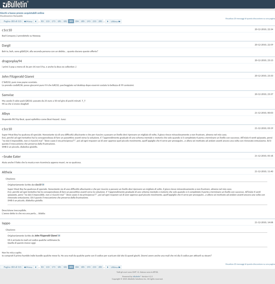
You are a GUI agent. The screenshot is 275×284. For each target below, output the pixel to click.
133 (48, 21)
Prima (28, 21)
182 (65, 21)
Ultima (116, 21)
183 (71, 21)
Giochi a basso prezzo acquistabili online (22, 13)
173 (53, 21)
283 (100, 21)
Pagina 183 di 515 (12, 21)
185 (83, 21)
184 (77, 21)
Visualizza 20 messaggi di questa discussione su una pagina (250, 18)
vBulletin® (137, 276)
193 (88, 21)
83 (42, 21)
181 (59, 21)
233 (94, 21)
